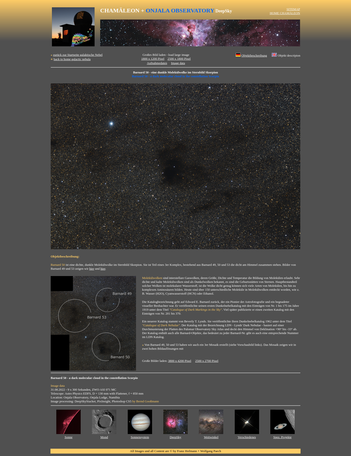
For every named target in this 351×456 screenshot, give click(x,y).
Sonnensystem (140, 437)
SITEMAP (293, 9)
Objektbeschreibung (254, 55)
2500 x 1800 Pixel (179, 58)
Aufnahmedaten (157, 63)
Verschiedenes (247, 437)
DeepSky (175, 437)
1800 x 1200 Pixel (152, 58)
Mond (104, 437)
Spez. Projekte (282, 437)
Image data (178, 63)
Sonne (69, 437)
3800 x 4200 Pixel (179, 361)
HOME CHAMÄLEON (285, 13)
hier (91, 268)
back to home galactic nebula (72, 59)
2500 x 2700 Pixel (206, 361)
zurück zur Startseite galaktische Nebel (78, 55)
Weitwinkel (211, 437)
